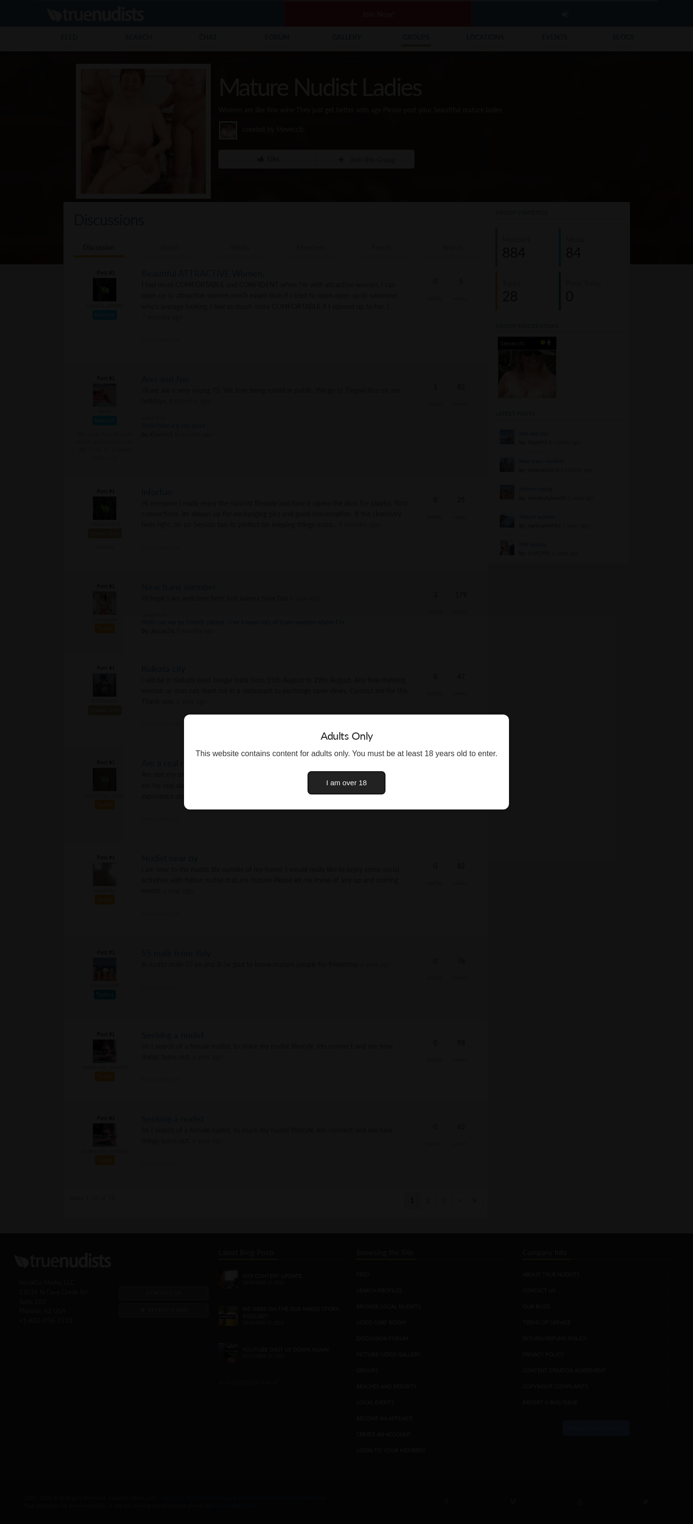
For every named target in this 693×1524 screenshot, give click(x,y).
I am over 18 (346, 782)
